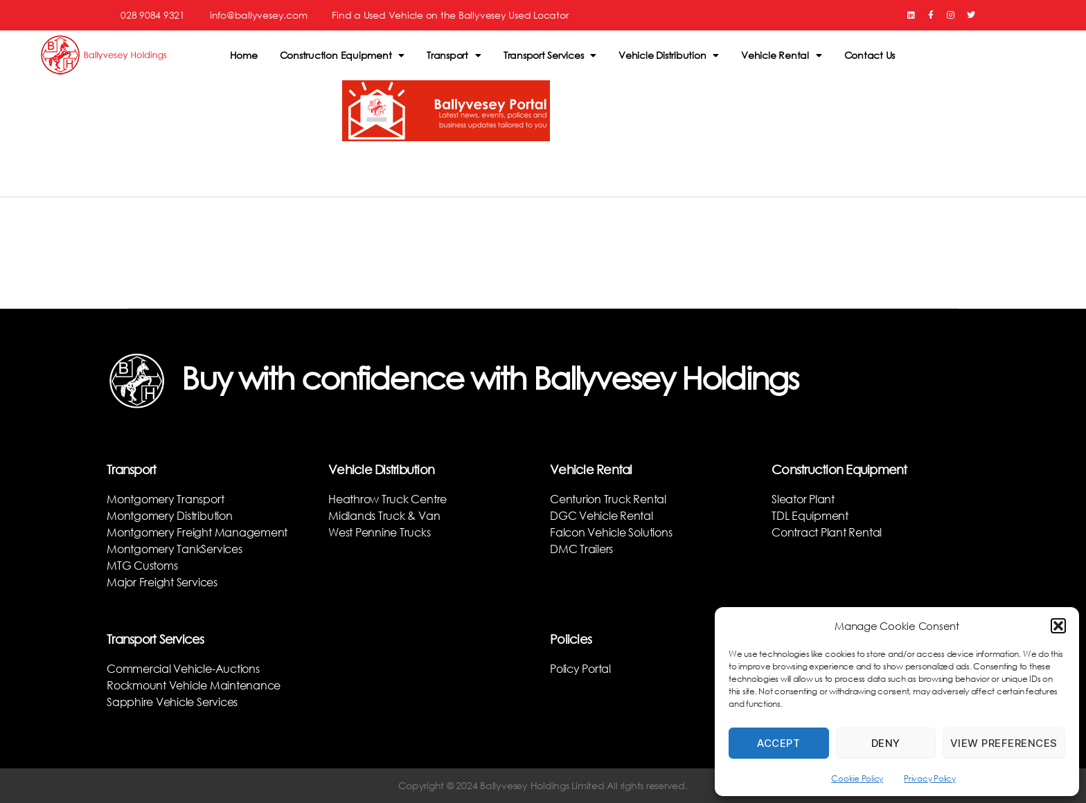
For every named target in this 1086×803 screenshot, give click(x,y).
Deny (885, 743)
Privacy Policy (930, 778)
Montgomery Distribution (169, 515)
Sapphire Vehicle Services (172, 701)
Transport (454, 55)
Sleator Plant (803, 498)
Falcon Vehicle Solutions (611, 532)
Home (244, 55)
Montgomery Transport (165, 498)
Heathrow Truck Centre (387, 498)
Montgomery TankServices (174, 548)
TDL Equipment (810, 515)
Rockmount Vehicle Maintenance (194, 685)
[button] (1058, 626)
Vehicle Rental (781, 55)
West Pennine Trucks (379, 532)
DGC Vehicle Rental (601, 515)
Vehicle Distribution (668, 55)
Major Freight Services (162, 582)
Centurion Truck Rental (608, 498)
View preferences (1004, 743)
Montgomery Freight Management (197, 532)
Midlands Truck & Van (384, 515)
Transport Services (550, 55)
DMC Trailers (581, 548)
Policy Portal (580, 668)
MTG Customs (142, 565)
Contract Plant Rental (827, 532)
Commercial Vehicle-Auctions (183, 668)
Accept (778, 743)
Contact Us (870, 55)
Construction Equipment (342, 55)
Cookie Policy (857, 778)
